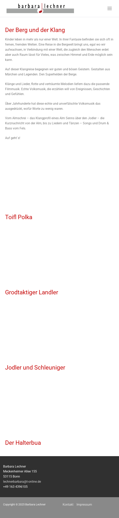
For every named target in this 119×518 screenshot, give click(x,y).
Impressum (84, 504)
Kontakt (68, 504)
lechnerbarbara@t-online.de (22, 481)
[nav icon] (109, 8)
